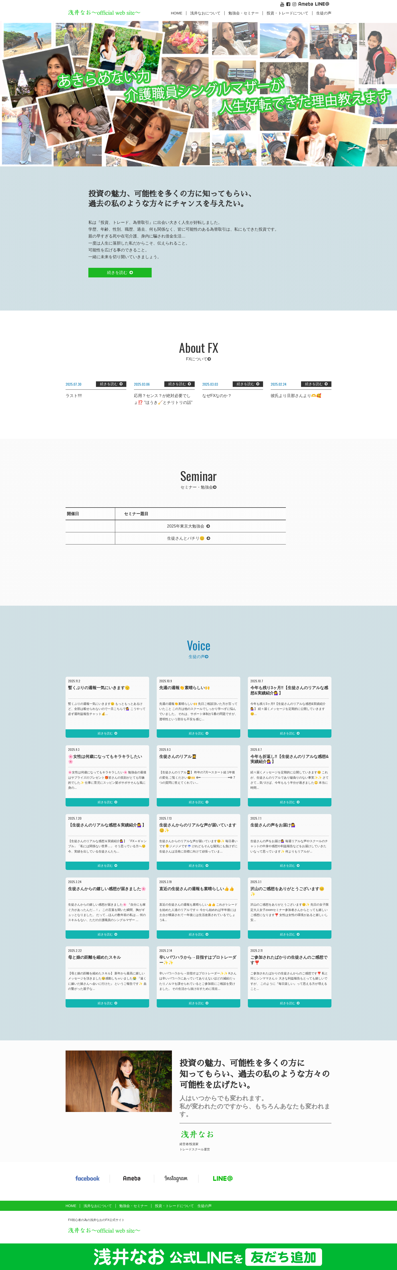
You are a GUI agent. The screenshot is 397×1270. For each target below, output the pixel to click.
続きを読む (117, 272)
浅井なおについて (98, 1206)
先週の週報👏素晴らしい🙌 (184, 688)
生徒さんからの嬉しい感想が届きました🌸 (107, 889)
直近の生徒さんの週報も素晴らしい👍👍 (196, 889)
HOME (176, 13)
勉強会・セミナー (243, 13)
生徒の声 (323, 13)
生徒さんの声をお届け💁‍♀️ (273, 825)
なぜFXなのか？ (217, 395)
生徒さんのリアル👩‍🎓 (178, 756)
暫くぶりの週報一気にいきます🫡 (99, 688)
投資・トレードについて (287, 13)
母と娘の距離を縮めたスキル (94, 957)
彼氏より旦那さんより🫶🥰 (296, 395)
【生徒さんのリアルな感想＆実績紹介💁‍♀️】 (107, 825)
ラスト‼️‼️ (74, 395)
